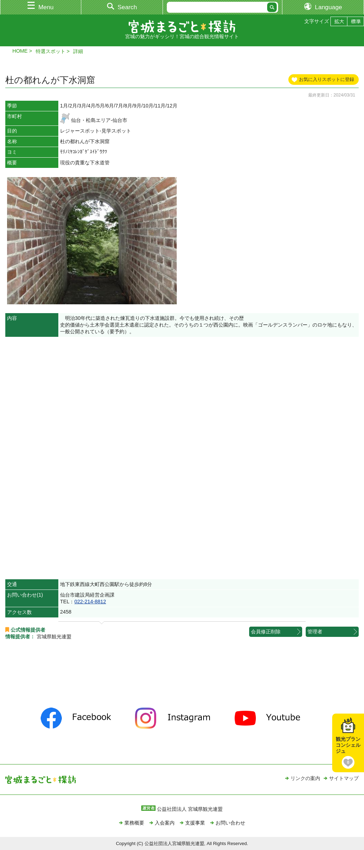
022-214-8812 (90, 601)
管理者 (314, 631)
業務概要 (134, 823)
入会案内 (165, 823)
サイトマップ (344, 778)
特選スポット (50, 51)
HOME (20, 51)
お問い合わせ (230, 823)
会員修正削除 (266, 631)
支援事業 (195, 823)
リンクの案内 (305, 778)
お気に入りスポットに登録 (326, 79)
